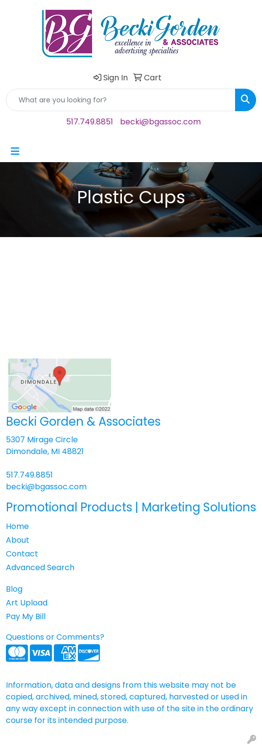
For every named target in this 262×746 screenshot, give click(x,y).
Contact (22, 553)
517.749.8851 (89, 121)
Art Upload (27, 602)
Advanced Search (40, 567)
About (17, 540)
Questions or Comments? (55, 637)
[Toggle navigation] (15, 151)
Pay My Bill (26, 616)
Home (17, 526)
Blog (14, 589)
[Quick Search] (121, 100)
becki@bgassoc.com (160, 121)
